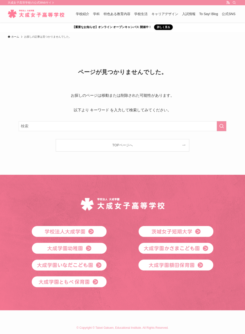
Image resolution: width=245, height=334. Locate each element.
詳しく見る (163, 27)
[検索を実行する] (221, 126)
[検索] (234, 2)
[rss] (228, 2)
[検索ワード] (122, 126)
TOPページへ (122, 145)
